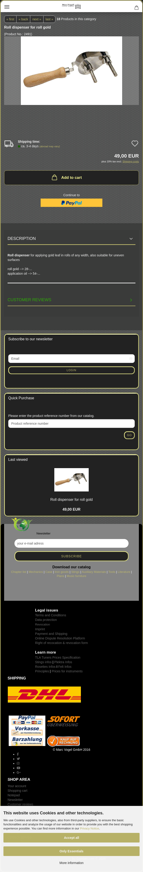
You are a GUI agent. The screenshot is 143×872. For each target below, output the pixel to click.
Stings (75, 572)
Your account (17, 786)
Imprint (40, 629)
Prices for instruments (67, 671)
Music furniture (76, 576)
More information (71, 863)
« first (10, 19)
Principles (42, 671)
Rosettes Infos (45, 666)
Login (71, 370)
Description (22, 238)
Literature (124, 572)
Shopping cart (17, 790)
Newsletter (15, 800)
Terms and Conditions (50, 615)
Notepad (14, 795)
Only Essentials (71, 851)
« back (23, 19)
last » (49, 19)
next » (36, 19)
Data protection (46, 620)
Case (48, 572)
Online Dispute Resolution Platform (60, 638)
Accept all (71, 838)
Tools (111, 572)
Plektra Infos (63, 662)
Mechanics (36, 572)
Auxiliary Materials (94, 572)
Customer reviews (29, 300)
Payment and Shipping (51, 634)
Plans (60, 576)
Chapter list (18, 572)
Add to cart (66, 177)
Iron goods (62, 572)
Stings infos (43, 662)
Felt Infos (65, 666)
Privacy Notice (89, 828)
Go (129, 435)
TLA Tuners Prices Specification (57, 657)
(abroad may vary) (49, 146)
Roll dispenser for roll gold (71, 500)
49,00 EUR (71, 509)
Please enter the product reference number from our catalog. (51, 416)
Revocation (42, 624)
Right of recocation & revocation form (61, 643)
